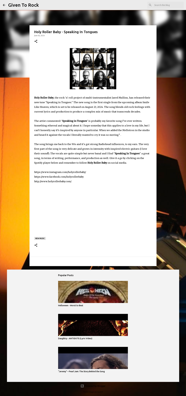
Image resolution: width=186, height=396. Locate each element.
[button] (36, 41)
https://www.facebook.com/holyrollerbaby (59, 176)
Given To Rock (23, 5)
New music (40, 238)
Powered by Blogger (93, 386)
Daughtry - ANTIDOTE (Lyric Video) (75, 338)
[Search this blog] (168, 5)
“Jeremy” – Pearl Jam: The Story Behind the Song (81, 371)
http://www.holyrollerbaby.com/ (52, 181)
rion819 (100, 392)
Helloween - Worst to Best (70, 305)
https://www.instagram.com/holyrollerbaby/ (60, 172)
